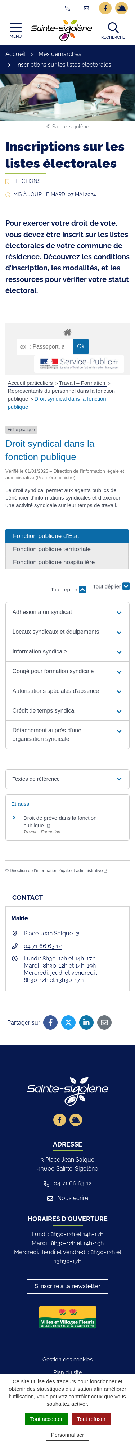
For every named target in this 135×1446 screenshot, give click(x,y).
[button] (113, 30)
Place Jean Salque (51, 933)
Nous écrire (67, 1198)
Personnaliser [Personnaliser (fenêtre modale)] (67, 1435)
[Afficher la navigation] (15, 31)
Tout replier (68, 589)
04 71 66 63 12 (43, 945)
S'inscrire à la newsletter (67, 1286)
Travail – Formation (83, 383)
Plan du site (67, 1372)
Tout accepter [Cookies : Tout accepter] (46, 1419)
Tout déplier (111, 586)
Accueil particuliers (31, 383)
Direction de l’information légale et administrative (58, 870)
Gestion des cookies (67, 1359)
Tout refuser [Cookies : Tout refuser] (91, 1419)
